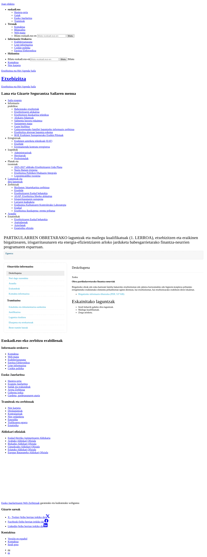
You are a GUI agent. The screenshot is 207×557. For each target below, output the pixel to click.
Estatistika (13, 425)
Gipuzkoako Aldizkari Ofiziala (24, 446)
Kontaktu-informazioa (19, 293)
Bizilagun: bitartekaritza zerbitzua (31, 187)
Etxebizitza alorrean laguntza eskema (33, 132)
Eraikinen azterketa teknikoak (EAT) (33, 141)
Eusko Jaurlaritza (23, 18)
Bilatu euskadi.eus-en (25, 35)
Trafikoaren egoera (17, 422)
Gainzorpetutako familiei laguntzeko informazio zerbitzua (44, 129)
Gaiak (17, 15)
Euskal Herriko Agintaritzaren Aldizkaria (29, 438)
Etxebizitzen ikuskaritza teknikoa (31, 114)
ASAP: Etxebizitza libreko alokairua (33, 196)
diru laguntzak (107, 180)
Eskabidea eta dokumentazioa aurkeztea (27, 307)
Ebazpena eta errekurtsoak (21, 322)
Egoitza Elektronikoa (25, 50)
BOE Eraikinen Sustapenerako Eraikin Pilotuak (38, 135)
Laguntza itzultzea (17, 317)
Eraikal (18, 207)
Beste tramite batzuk (18, 327)
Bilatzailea (19, 29)
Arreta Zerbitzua (16, 389)
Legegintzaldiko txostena (27, 175)
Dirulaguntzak (15, 410)
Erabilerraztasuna (23, 42)
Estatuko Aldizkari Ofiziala (22, 449)
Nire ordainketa (16, 416)
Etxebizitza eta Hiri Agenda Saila (18, 70)
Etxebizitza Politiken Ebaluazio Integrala (35, 173)
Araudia (12, 213)
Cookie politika (22, 47)
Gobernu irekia (15, 392)
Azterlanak (20, 225)
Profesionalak (21, 158)
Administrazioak (23, 152)
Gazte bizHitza (22, 126)
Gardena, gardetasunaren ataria (24, 395)
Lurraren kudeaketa (24, 202)
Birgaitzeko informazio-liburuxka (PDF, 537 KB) (101, 294)
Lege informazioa (17, 365)
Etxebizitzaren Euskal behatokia (31, 193)
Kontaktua (19, 27)
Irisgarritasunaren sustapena (28, 199)
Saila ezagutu (15, 100)
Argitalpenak (21, 222)
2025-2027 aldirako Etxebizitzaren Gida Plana (38, 167)
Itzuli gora (13, 544)
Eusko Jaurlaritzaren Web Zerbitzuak (20, 503)
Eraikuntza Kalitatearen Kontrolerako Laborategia (40, 205)
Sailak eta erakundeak (19, 386)
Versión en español (17, 538)
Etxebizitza (13, 79)
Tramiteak (19, 21)
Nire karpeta (14, 65)
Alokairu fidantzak (24, 117)
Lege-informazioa (23, 44)
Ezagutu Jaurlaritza (18, 384)
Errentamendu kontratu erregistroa (32, 146)
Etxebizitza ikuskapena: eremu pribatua (34, 210)
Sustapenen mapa (23, 123)
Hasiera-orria (21, 12)
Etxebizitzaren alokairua (26, 112)
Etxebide (18, 144)
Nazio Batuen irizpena (25, 170)
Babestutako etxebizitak (26, 109)
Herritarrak (20, 155)
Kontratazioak (15, 413)
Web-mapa (19, 32)
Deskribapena (15, 273)
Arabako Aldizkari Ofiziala (22, 440)
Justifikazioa (15, 312)
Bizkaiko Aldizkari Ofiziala (22, 443)
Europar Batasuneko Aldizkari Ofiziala (28, 452)
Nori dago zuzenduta (18, 278)
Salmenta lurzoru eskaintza (28, 120)
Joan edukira (7, 4)
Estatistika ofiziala (23, 228)
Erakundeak (14, 288)
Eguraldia (13, 419)
